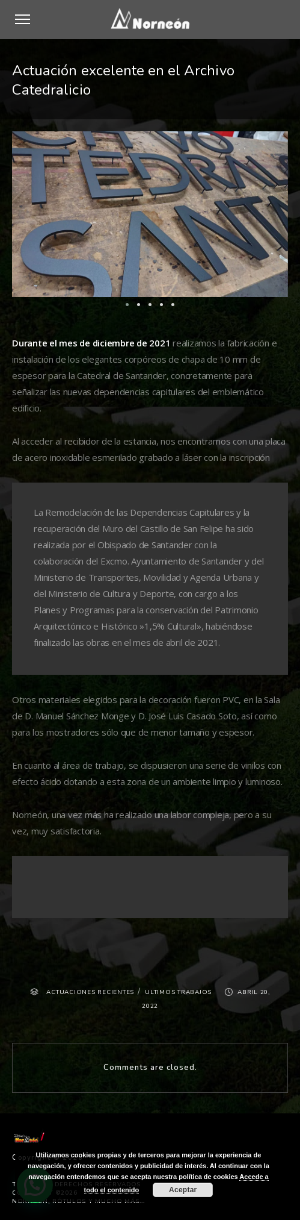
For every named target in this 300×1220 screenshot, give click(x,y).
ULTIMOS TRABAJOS (178, 992)
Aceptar (183, 1190)
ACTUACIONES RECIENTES (90, 992)
